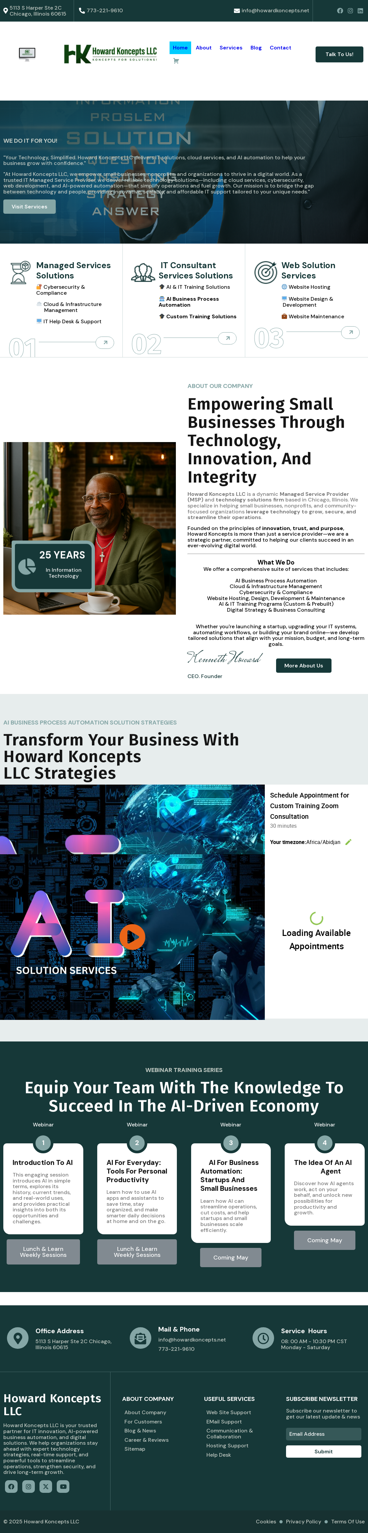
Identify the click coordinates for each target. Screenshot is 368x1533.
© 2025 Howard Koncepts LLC (41, 1521)
